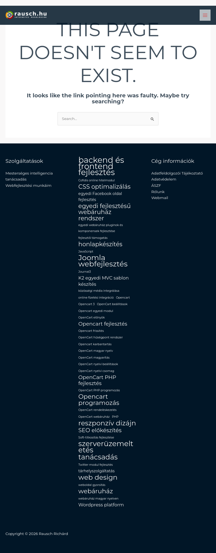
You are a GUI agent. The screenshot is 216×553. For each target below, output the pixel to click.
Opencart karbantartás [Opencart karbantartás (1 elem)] (95, 344)
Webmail (159, 198)
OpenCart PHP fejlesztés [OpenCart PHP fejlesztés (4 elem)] (97, 380)
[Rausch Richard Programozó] (26, 15)
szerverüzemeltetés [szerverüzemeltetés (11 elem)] (105, 447)
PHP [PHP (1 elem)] (115, 417)
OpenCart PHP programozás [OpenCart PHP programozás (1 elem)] (99, 390)
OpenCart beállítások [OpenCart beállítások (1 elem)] (112, 304)
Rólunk (158, 192)
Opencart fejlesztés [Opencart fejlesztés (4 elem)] (102, 324)
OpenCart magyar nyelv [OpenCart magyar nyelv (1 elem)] (95, 351)
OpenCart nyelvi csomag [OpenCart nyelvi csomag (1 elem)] (96, 371)
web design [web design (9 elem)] (97, 477)
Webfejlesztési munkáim (28, 185)
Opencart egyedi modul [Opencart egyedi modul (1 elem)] (95, 311)
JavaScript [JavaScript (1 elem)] (85, 251)
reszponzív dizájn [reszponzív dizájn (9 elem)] (107, 423)
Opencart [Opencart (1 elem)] (123, 297)
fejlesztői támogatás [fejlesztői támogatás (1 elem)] (92, 238)
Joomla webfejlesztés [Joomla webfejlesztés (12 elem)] (102, 261)
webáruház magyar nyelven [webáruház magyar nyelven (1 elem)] (98, 498)
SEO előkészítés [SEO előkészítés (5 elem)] (99, 430)
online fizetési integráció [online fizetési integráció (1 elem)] (95, 297)
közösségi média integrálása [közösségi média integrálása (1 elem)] (98, 291)
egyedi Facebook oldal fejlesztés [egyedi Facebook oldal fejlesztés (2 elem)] (100, 196)
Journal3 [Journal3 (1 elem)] (84, 272)
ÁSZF (156, 185)
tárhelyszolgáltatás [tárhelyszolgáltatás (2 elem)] (96, 470)
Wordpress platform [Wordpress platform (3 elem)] (101, 504)
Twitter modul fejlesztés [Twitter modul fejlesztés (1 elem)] (95, 465)
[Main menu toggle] (205, 15)
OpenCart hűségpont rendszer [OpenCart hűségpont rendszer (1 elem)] (100, 337)
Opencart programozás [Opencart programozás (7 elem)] (98, 399)
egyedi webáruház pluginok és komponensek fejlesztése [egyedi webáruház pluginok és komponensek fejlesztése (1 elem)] (100, 228)
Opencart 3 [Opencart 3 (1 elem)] (86, 304)
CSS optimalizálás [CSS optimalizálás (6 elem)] (104, 187)
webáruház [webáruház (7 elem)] (95, 491)
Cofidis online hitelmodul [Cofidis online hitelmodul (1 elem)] (96, 180)
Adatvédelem (163, 179)
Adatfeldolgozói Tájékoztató (177, 173)
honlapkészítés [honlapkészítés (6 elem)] (100, 244)
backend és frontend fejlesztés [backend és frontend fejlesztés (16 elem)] (101, 166)
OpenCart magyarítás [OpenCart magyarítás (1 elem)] (93, 357)
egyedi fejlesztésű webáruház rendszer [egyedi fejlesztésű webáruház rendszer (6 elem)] (104, 212)
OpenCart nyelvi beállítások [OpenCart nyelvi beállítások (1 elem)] (98, 364)
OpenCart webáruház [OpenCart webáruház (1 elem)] (94, 417)
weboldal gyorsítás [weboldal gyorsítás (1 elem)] (91, 485)
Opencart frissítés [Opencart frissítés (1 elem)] (91, 331)
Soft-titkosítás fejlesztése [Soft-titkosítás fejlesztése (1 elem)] (96, 437)
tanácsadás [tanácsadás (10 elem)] (98, 457)
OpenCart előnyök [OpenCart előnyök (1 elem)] (91, 317)
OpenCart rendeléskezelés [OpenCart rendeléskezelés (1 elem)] (97, 410)
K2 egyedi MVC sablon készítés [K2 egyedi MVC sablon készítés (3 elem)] (103, 281)
